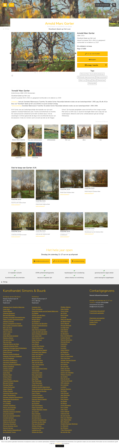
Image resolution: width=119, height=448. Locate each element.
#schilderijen (100, 75)
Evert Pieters (36, 398)
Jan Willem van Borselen (39, 328)
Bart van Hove (7, 332)
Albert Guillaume (37, 353)
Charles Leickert (8, 373)
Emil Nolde (64, 402)
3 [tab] (39, 73)
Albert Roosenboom (9, 400)
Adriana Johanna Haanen (39, 355)
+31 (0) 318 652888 (92, 54)
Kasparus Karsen (8, 343)
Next (75, 54)
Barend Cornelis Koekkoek (11, 359)
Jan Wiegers (64, 433)
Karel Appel (64, 320)
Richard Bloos (36, 324)
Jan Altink (64, 318)
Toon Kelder (36, 375)
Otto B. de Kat (65, 384)
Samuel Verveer (8, 433)
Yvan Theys (64, 414)
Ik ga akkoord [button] (59, 446)
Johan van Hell (36, 361)
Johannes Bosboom (9, 318)
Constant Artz (36, 312)
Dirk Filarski (35, 347)
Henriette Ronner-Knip (10, 398)
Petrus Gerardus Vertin (10, 431)
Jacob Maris (6, 378)
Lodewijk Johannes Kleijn (10, 351)
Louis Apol (6, 314)
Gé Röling (64, 408)
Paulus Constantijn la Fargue (12, 328)
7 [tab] (48, 73)
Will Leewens (65, 388)
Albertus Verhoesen (9, 427)
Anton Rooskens (66, 410)
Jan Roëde (64, 406)
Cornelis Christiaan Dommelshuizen (14, 322)
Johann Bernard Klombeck (11, 355)
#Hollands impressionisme (86, 78)
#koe (94, 81)
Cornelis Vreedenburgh (39, 425)
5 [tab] (44, 73)
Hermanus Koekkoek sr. (10, 365)
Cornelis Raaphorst (38, 402)
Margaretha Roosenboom (11, 404)
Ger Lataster (65, 390)
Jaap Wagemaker (66, 425)
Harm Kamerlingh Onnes (39, 373)
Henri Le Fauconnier (67, 361)
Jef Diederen (64, 357)
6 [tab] (46, 73)
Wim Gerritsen (65, 363)
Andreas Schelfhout (9, 410)
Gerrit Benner (65, 328)
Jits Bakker (35, 318)
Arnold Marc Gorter (38, 351)
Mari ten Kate (7, 347)
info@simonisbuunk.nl (41, 262)
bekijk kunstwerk (15, 205)
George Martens (66, 394)
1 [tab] (35, 73)
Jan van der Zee (65, 437)
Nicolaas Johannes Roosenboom (13, 402)
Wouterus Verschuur (9, 429)
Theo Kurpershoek (66, 386)
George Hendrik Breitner (39, 330)
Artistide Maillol (37, 382)
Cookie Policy (93, 327)
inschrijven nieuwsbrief (97, 316)
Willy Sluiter (36, 406)
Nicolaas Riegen (8, 390)
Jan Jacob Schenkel (9, 414)
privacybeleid (58, 443)
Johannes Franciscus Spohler (12, 416)
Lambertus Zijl (36, 435)
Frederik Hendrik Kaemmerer (41, 392)
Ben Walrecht (65, 427)
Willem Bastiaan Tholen (39, 414)
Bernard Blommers (9, 320)
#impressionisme (101, 78)
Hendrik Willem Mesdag (10, 386)
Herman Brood (65, 347)
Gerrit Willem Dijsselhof (39, 339)
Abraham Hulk (7, 334)
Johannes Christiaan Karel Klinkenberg (15, 353)
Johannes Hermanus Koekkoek (12, 361)
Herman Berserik (66, 330)
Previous (10, 54)
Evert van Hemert (37, 359)
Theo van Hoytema (38, 369)
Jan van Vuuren (65, 420)
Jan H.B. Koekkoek (8, 363)
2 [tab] (37, 73)
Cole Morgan (65, 398)
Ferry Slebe (64, 412)
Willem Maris (7, 382)
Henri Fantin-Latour (38, 343)
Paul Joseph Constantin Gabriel (12, 330)
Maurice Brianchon (66, 345)
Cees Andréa (65, 314)
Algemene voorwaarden (97, 323)
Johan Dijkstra (65, 355)
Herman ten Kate (8, 345)
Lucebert (63, 392)
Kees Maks (35, 384)
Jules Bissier (64, 334)
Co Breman (35, 332)
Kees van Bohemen (66, 341)
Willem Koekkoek (8, 371)
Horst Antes (64, 316)
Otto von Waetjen (66, 422)
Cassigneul (64, 349)
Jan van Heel (64, 371)
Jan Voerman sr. (36, 423)
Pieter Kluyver (7, 357)
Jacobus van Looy (37, 390)
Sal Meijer (64, 396)
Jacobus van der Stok (9, 425)
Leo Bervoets (65, 332)
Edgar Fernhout (37, 345)
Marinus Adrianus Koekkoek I (12, 369)
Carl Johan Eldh (37, 341)
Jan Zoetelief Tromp (9, 437)
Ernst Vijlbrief (65, 416)
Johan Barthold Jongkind (10, 341)
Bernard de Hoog (37, 365)
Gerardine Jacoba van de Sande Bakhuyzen (45, 316)
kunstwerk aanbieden (96, 318)
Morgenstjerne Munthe (39, 396)
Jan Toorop (35, 416)
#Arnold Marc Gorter (87, 75)
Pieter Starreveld (37, 412)
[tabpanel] (43, 55)
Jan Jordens (64, 382)
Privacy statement (95, 325)
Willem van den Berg (38, 320)
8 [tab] (51, 73)
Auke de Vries (65, 418)
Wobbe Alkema (65, 312)
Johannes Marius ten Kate (11, 349)
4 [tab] (42, 73)
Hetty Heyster (36, 363)
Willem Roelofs (8, 396)
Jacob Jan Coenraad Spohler (11, 421)
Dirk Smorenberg (37, 410)
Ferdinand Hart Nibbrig (39, 357)
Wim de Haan (65, 367)
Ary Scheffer (7, 408)
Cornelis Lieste (7, 375)
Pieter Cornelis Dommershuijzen (13, 324)
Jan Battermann (65, 326)
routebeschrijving (78, 262)
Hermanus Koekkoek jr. (10, 367)
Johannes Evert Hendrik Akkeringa (13, 312)
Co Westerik (64, 431)
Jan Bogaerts (36, 326)
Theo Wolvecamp (66, 435)
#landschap (101, 81)
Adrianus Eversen (8, 326)
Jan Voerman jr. (36, 421)
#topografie (92, 84)
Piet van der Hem (37, 367)
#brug (89, 81)
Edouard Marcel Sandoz (39, 404)
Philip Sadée (7, 406)
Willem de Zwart (37, 437)
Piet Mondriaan (36, 386)
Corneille (63, 353)
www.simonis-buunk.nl (96, 309)
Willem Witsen (37, 431)
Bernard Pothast (8, 388)
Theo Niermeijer (37, 388)
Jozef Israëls (6, 339)
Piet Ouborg (64, 404)
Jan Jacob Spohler (8, 418)
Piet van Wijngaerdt (38, 429)
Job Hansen (64, 369)
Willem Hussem (66, 379)
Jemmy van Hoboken (67, 377)
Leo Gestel (35, 349)
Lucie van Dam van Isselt (39, 337)
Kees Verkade (36, 418)
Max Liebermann (37, 380)
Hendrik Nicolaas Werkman (69, 429)
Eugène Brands (65, 343)
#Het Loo (82, 81)
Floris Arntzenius (37, 314)
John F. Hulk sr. (7, 337)
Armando (63, 322)
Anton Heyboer (65, 375)
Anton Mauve (7, 384)
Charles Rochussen (9, 392)
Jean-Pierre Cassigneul (39, 334)
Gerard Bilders (7, 316)
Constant (63, 351)
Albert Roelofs (7, 394)
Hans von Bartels (66, 324)
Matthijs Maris (7, 380)
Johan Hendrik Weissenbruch (12, 435)
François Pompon (37, 400)
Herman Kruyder (37, 378)
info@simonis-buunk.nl (96, 311)
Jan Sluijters (35, 408)
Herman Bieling (37, 322)
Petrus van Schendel (9, 412)
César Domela (65, 359)
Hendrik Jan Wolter (38, 433)
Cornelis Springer (8, 423)
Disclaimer (92, 329)
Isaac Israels (35, 371)
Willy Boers (64, 336)
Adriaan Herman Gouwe (68, 365)
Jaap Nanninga (65, 400)
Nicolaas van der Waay (39, 427)
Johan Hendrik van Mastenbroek (42, 394)
